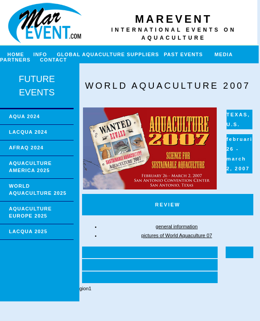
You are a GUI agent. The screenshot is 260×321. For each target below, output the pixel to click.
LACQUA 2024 (28, 132)
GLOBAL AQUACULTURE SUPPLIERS (108, 54)
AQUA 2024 (24, 116)
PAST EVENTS (183, 54)
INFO (43, 54)
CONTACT (53, 59)
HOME (12, 54)
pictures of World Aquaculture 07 (176, 235)
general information (177, 226)
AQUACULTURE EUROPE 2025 (30, 212)
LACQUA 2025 (28, 231)
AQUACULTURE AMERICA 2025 (30, 166)
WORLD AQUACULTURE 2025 (37, 189)
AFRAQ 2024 (26, 147)
